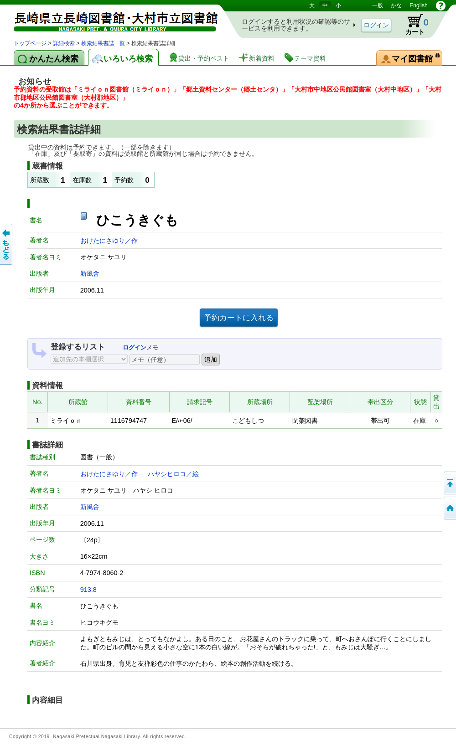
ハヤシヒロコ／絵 (173, 474)
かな (396, 5)
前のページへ (7, 244)
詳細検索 (64, 43)
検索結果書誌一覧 (103, 43)
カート (413, 25)
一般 (377, 5)
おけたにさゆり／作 (109, 240)
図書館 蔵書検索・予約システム (109, 19)
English (418, 5)
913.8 (88, 589)
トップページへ (449, 508)
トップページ (30, 43)
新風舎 (89, 273)
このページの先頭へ (449, 483)
